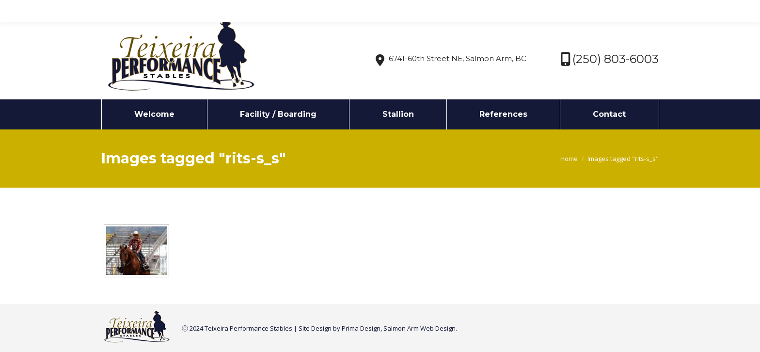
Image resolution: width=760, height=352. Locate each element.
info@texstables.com (183, 9)
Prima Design (361, 328)
